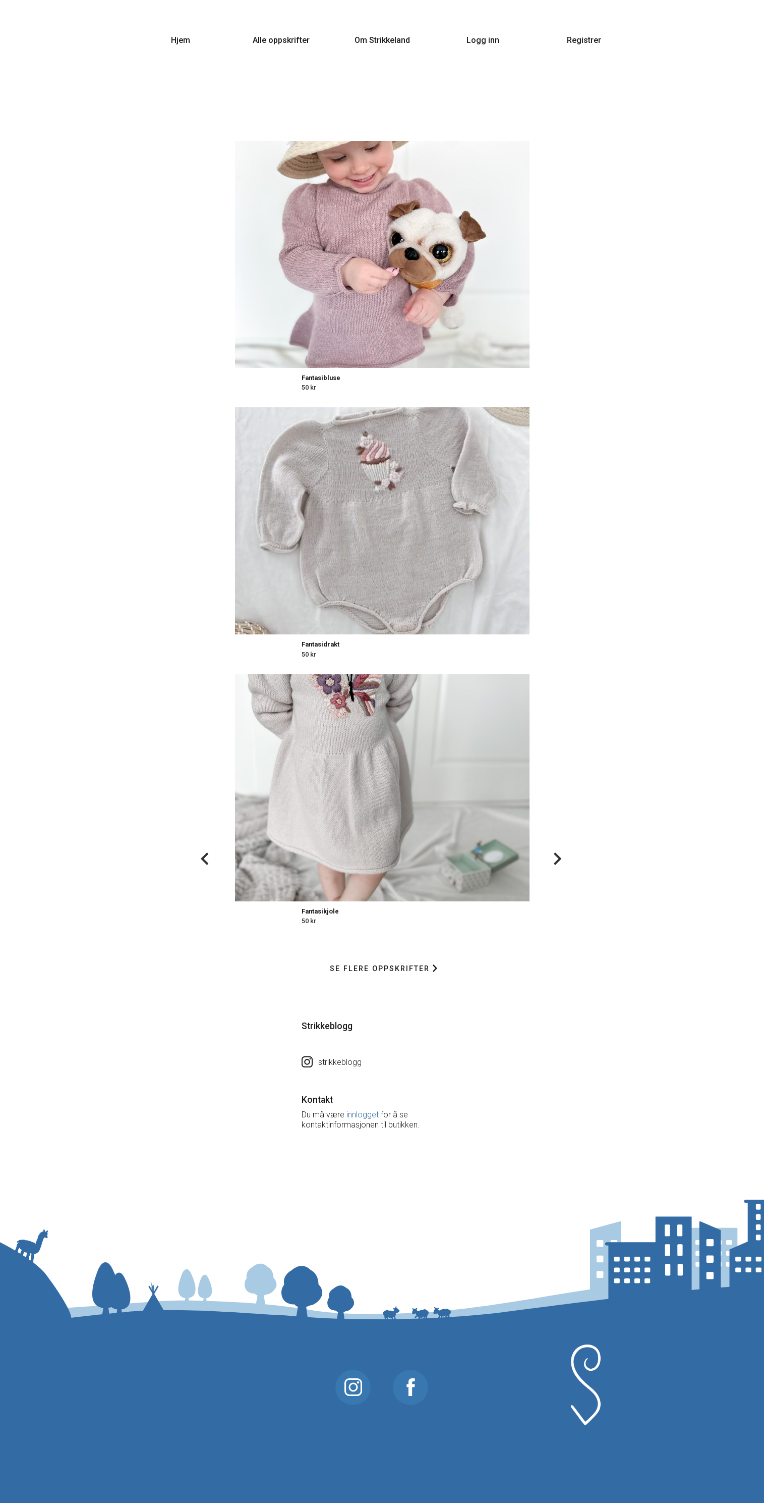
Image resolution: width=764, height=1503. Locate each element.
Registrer (584, 40)
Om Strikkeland (382, 40)
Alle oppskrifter (281, 40)
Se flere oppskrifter (383, 968)
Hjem (180, 40)
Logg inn (482, 40)
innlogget (362, 1114)
